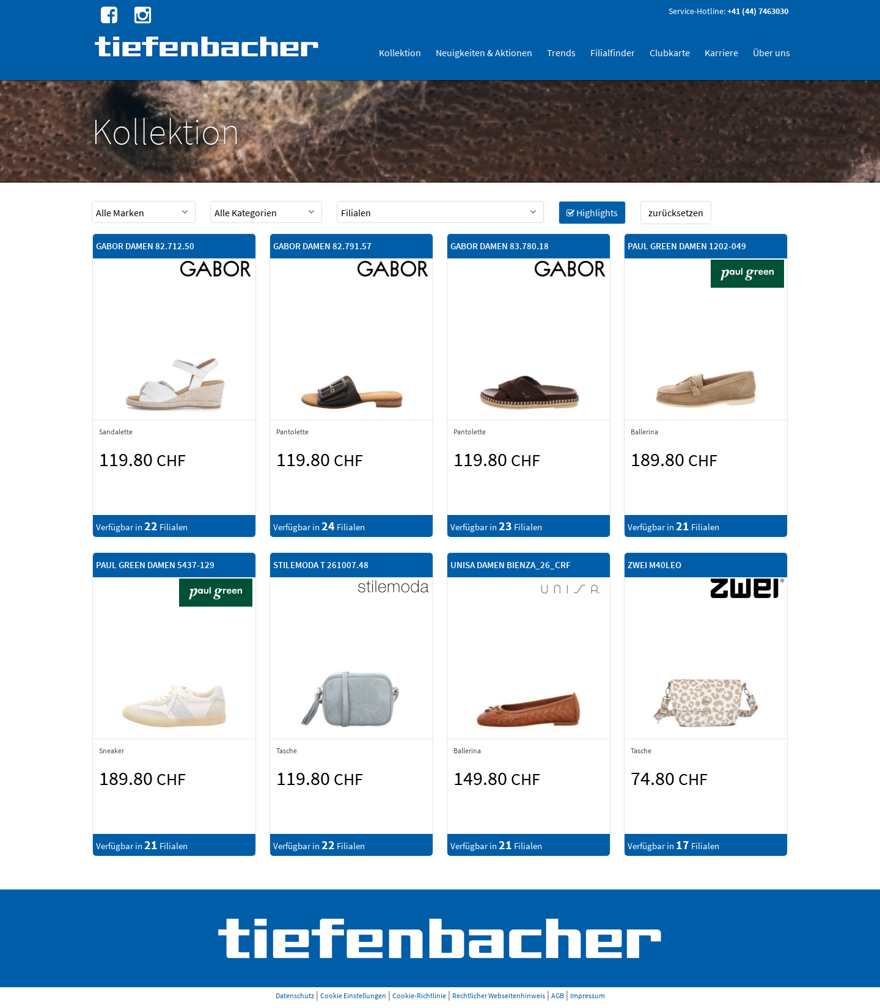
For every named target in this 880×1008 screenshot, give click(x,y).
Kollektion (400, 52)
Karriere (721, 52)
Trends (561, 52)
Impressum (587, 995)
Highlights (592, 212)
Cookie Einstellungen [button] (353, 995)
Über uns (771, 52)
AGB (557, 995)
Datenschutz (295, 995)
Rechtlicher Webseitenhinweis (498, 995)
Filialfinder (612, 52)
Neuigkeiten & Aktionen (484, 52)
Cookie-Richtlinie (419, 995)
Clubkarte (670, 52)
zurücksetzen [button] (675, 212)
